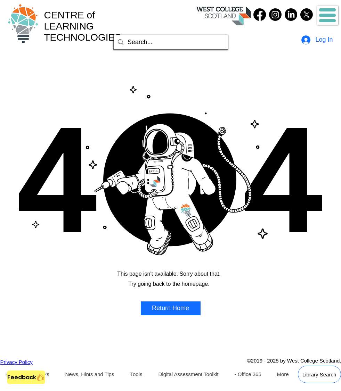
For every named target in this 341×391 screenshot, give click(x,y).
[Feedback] (26, 377)
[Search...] (170, 42)
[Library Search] (319, 374)
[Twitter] (306, 14)
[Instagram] (275, 14)
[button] (327, 15)
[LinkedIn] (291, 14)
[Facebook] (259, 14)
